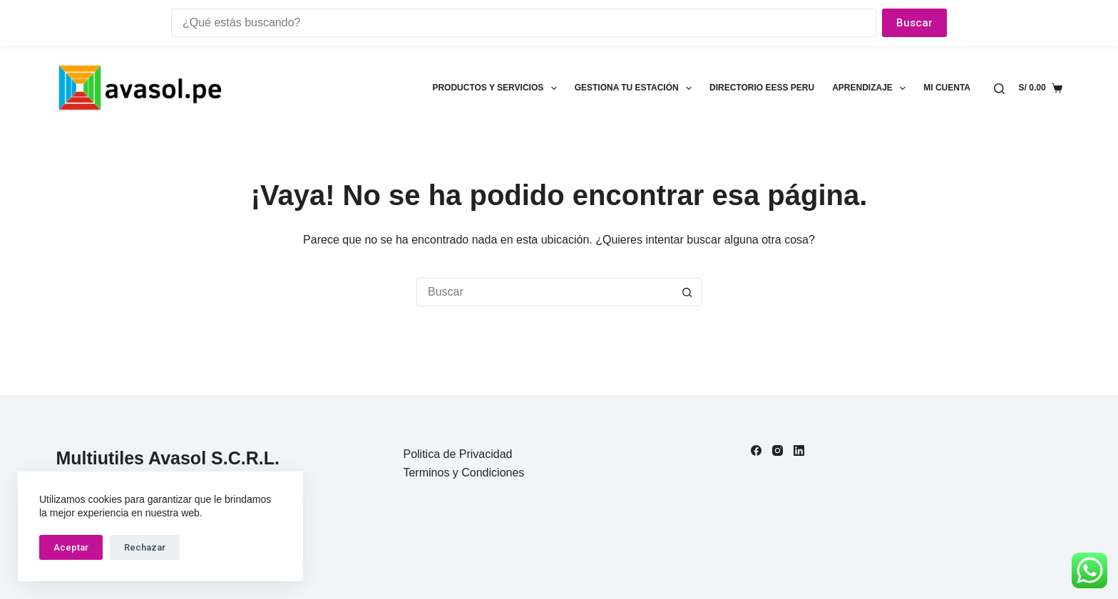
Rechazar (144, 547)
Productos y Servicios (497, 88)
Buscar (914, 22)
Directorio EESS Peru (761, 88)
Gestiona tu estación (636, 88)
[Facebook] (756, 450)
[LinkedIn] (799, 450)
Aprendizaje (871, 88)
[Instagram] (777, 450)
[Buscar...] (544, 292)
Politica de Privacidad (457, 454)
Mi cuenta (946, 88)
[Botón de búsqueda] (687, 292)
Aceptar (70, 547)
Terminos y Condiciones (463, 473)
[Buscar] (999, 88)
